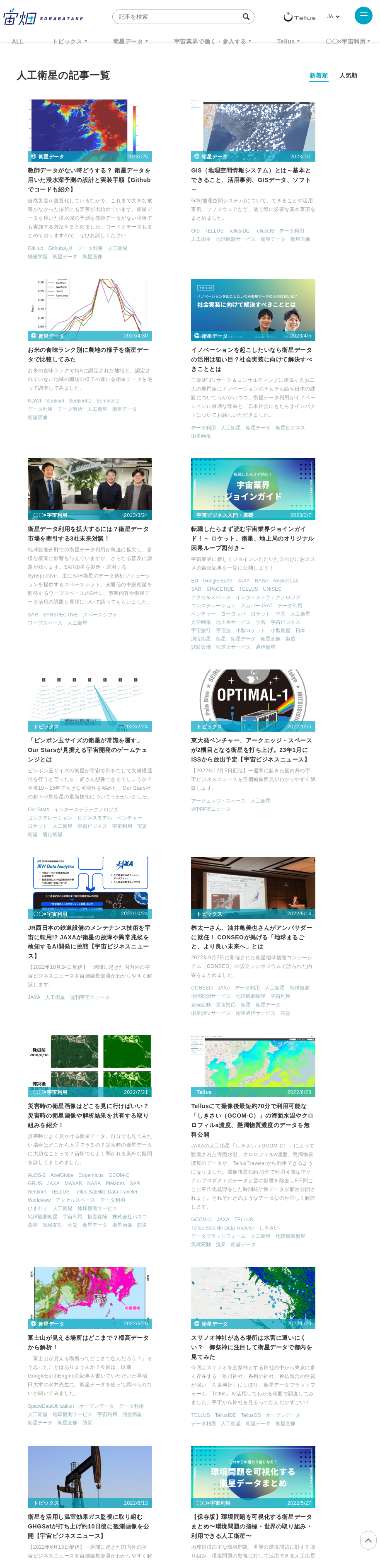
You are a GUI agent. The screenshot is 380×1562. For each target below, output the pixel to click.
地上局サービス (271, 451)
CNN (259, 1239)
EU (257, 393)
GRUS (141, 848)
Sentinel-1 (306, 215)
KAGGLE (280, 1239)
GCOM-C (225, 840)
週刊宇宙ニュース (154, 646)
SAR (139, 445)
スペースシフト (206, 445)
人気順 (348, 75)
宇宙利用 (59, 671)
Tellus (286, 41)
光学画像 (329, 443)
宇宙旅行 (264, 460)
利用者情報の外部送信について (234, 1518)
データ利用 (77, 250)
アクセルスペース (298, 410)
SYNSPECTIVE (167, 445)
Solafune (290, 1247)
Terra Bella (57, 1248)
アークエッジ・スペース (161, 638)
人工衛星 (104, 250)
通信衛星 (264, 485)
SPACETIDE (313, 402)
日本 (259, 468)
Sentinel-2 (334, 215)
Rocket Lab (267, 402)
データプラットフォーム (281, 901)
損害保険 (169, 890)
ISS (163, 1424)
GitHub (22, 250)
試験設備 (304, 477)
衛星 (299, 468)
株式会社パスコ (201, 890)
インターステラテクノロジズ (286, 418)
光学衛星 (74, 1273)
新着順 (319, 75)
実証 (79, 671)
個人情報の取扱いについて (165, 1518)
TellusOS (208, 224)
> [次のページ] (285, 1328)
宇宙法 (286, 460)
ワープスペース (151, 453)
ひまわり (219, 873)
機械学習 (24, 259)
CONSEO (25, 823)
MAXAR (180, 848)
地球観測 (24, 831)
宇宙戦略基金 (325, 1424)
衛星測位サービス (64, 848)
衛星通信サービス (34, 856)
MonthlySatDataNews (264, 1409)
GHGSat (263, 1062)
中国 (284, 443)
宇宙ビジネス (324, 451)
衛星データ (128, 41)
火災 (164, 898)
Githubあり (47, 250)
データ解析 (296, 223)
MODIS (48, 1239)
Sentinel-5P (27, 1248)
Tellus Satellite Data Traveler (165, 865)
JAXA (306, 393)
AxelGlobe (168, 840)
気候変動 (49, 839)
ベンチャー (296, 435)
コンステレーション (276, 426)
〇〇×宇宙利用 (345, 41)
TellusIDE (182, 224)
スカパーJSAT (320, 426)
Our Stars (25, 646)
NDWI (261, 215)
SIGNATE (265, 1247)
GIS (138, 224)
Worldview (213, 865)
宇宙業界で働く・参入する (210, 41)
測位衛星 (279, 468)
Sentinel (281, 215)
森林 (229, 890)
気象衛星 (84, 1281)
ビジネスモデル (81, 654)
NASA (325, 393)
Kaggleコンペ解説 (315, 1239)
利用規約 (121, 1518)
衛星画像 (79, 259)
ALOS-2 (143, 840)
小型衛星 (344, 460)
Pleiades (221, 848)
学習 (299, 451)
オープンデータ (82, 1070)
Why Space (202, 1409)
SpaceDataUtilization (38, 1070)
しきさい (332, 893)
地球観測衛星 (99, 831)
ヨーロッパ (326, 435)
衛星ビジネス (29, 436)
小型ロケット (314, 460)
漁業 (319, 909)
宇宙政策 (142, 1439)
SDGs (83, 1239)
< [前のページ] (103, 1328)
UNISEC (263, 410)
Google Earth (280, 393)
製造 (284, 477)
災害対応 (74, 839)
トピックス (67, 41)
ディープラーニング (276, 1255)
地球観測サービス (209, 232)
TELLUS (157, 224)
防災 (64, 856)
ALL (18, 41)
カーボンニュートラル (39, 1256)
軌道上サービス (336, 477)
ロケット (264, 443)
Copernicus (197, 840)
